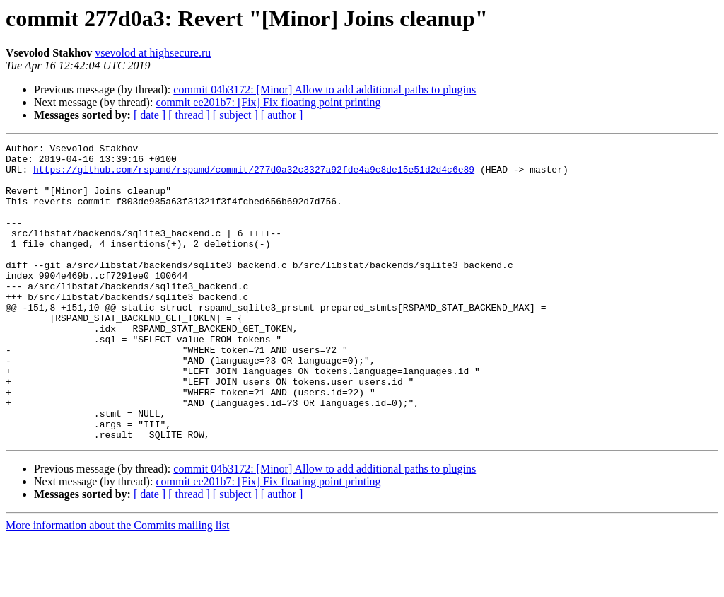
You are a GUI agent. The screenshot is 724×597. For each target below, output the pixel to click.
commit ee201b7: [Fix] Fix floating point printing (268, 102)
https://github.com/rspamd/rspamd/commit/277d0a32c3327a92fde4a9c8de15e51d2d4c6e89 (253, 175)
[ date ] (149, 115)
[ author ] (282, 115)
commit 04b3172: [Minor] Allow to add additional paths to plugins (324, 89)
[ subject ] (235, 115)
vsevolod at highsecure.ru (153, 53)
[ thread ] (189, 115)
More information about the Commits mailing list (117, 585)
